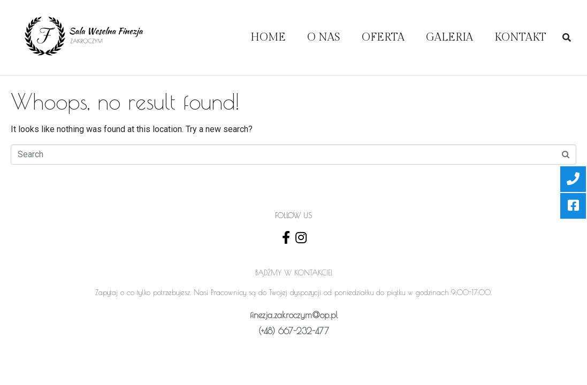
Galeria (449, 37)
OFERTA (383, 37)
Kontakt (520, 37)
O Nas (323, 37)
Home (268, 37)
